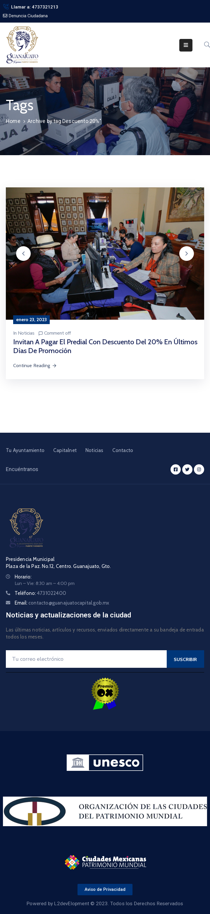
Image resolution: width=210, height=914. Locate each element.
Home (13, 121)
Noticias (26, 333)
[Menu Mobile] (185, 45)
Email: (62, 603)
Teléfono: (40, 593)
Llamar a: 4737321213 (34, 7)
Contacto (122, 450)
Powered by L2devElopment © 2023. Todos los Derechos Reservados (105, 903)
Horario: (23, 577)
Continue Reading (35, 365)
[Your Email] (86, 659)
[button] (23, 253)
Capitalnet (65, 450)
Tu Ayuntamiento (25, 450)
